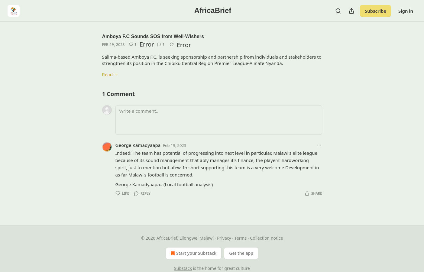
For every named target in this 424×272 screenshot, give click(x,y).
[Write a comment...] (218, 120)
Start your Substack (193, 253)
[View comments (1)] (160, 44)
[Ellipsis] (319, 145)
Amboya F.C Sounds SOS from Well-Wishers (153, 36)
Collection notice (266, 238)
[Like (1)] (132, 44)
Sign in (405, 11)
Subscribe (375, 11)
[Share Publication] (351, 11)
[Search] (338, 11)
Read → (110, 74)
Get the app (241, 253)
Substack (183, 268)
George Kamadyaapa (138, 145)
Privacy (224, 238)
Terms (241, 238)
